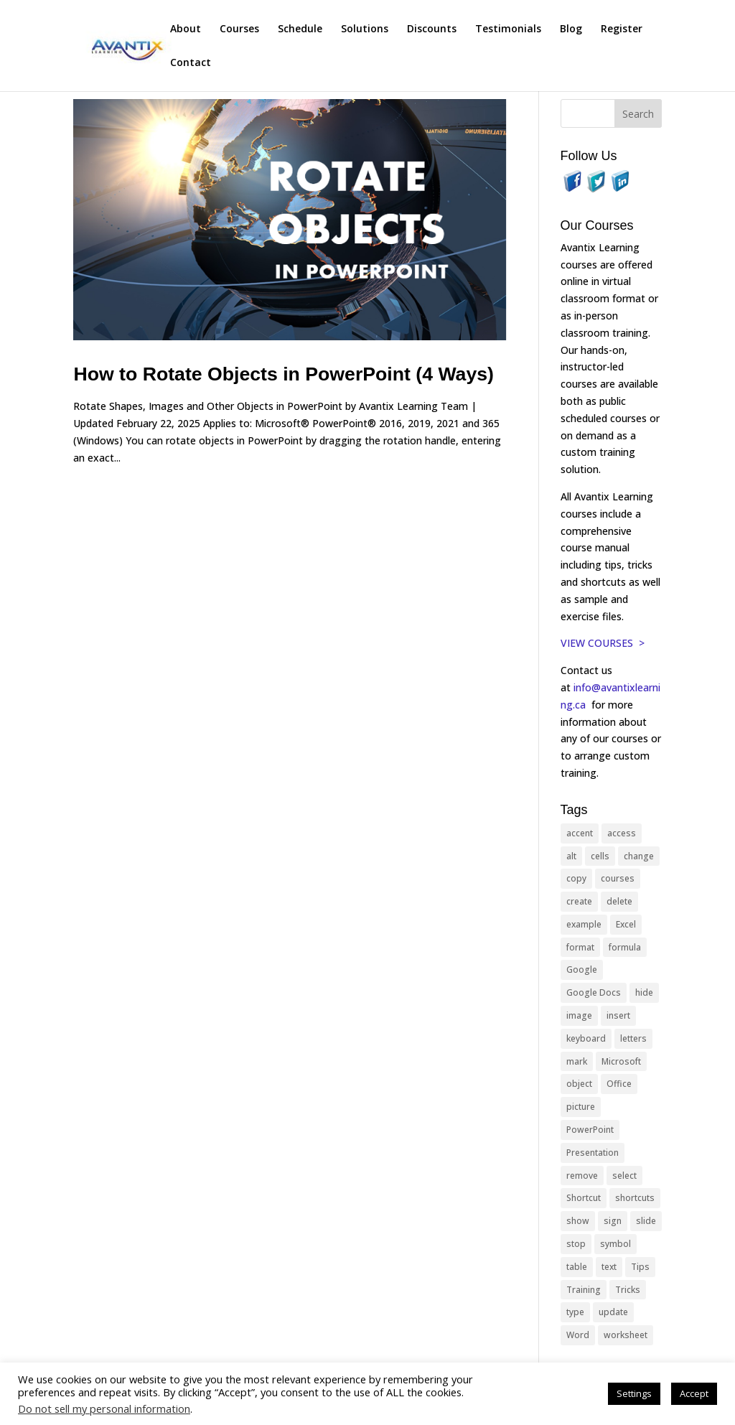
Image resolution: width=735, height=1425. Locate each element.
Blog (571, 29)
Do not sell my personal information (104, 1408)
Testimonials (508, 29)
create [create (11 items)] (579, 901)
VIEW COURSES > (603, 643)
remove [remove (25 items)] (582, 1175)
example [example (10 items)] (583, 924)
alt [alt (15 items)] (571, 856)
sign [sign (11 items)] (613, 1221)
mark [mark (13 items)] (576, 1061)
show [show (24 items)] (577, 1221)
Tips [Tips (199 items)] (640, 1267)
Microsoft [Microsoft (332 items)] (621, 1061)
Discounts (432, 29)
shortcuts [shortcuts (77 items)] (635, 1198)
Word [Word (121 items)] (577, 1335)
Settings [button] (634, 1393)
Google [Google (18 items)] (581, 969)
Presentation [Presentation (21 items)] (592, 1152)
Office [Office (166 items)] (619, 1084)
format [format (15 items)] (580, 947)
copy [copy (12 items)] (576, 878)
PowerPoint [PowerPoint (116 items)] (590, 1129)
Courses (239, 29)
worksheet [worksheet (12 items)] (625, 1335)
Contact (190, 63)
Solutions (364, 29)
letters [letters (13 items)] (633, 1038)
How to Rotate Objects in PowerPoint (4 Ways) (283, 374)
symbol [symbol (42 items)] (615, 1244)
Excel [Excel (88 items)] (626, 924)
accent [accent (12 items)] (579, 833)
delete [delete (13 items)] (619, 901)
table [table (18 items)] (576, 1267)
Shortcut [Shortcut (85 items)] (583, 1198)
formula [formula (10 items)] (625, 947)
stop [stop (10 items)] (576, 1244)
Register (621, 29)
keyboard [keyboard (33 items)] (586, 1038)
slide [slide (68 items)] (646, 1221)
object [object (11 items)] (579, 1084)
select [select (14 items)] (624, 1175)
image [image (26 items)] (579, 1015)
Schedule (300, 29)
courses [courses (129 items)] (618, 878)
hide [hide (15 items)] (644, 992)
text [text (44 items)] (609, 1267)
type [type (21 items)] (575, 1312)
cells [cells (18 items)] (600, 856)
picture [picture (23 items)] (580, 1107)
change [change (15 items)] (639, 856)
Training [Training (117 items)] (583, 1290)
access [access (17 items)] (621, 833)
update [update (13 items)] (613, 1312)
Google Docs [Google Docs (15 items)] (593, 992)
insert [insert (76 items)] (618, 1015)
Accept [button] (694, 1393)
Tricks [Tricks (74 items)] (627, 1290)
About (185, 29)
